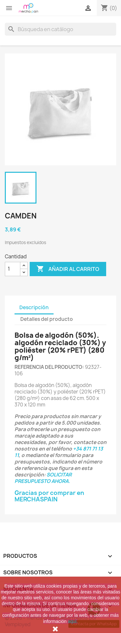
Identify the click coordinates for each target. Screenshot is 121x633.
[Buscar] (60, 29)
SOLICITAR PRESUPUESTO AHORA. (43, 478)
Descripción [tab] (34, 307)
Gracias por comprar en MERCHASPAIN (49, 496)
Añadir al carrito (67, 269)
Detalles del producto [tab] (46, 319)
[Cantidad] (12, 269)
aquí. (73, 621)
